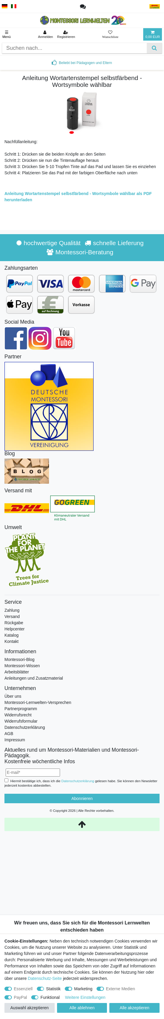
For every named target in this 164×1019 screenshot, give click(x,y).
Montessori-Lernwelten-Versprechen (37, 702)
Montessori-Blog (19, 659)
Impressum (14, 739)
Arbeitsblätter (16, 672)
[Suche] (154, 48)
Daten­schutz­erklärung (78, 781)
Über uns (12, 696)
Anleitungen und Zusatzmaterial (33, 678)
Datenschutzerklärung (24, 727)
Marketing (83, 988)
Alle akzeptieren (134, 1007)
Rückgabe (13, 622)
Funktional (50, 997)
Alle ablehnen (82, 1007)
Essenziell (23, 988)
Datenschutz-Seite (45, 978)
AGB (8, 733)
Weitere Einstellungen (85, 997)
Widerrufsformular (20, 721)
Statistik (53, 988)
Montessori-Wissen (22, 665)
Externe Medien (120, 988)
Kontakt (11, 641)
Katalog (11, 635)
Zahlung (12, 610)
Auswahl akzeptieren (29, 1007)
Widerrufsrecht (17, 715)
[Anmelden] (45, 34)
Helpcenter (14, 629)
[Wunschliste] (110, 34)
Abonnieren (82, 798)
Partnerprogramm (20, 708)
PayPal (20, 997)
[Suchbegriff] (74, 48)
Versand (12, 616)
